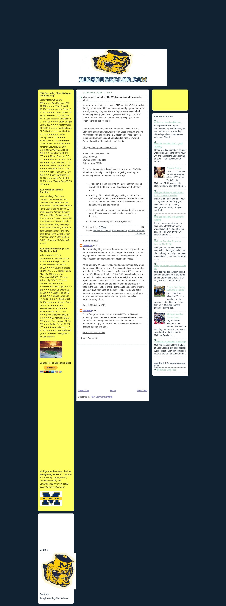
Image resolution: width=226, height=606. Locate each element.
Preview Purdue (174, 168)
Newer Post (83, 390)
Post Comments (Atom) (101, 397)
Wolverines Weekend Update (167, 122)
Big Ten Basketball (102, 230)
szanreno (87, 310)
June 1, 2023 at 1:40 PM (94, 305)
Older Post (142, 390)
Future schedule (119, 230)
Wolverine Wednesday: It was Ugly (170, 341)
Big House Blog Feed (166, 370)
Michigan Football (136, 230)
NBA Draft (140, 233)
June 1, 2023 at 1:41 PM (94, 332)
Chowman (88, 245)
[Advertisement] (113, 28)
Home (113, 390)
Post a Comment (89, 338)
